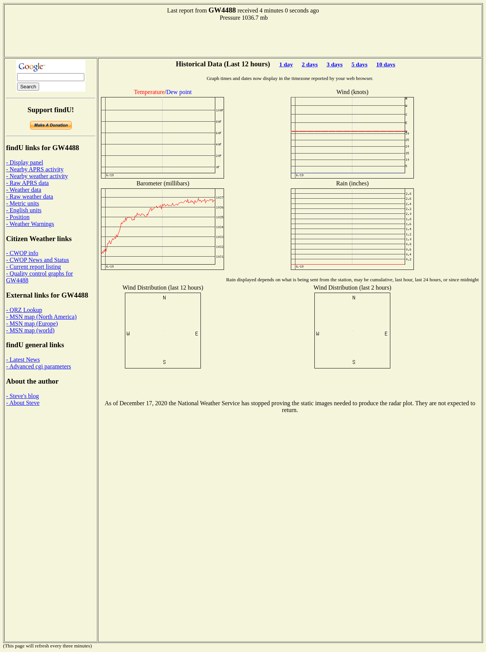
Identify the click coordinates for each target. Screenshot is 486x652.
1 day (286, 64)
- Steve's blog (22, 396)
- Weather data (23, 190)
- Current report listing (33, 266)
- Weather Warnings (30, 224)
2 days (310, 64)
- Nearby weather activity (37, 176)
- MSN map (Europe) (32, 323)
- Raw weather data (29, 196)
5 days (360, 64)
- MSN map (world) (30, 330)
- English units (23, 210)
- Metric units (22, 203)
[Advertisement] (243, 38)
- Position (18, 217)
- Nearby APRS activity (35, 169)
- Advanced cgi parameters (38, 366)
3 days (334, 64)
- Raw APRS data (27, 183)
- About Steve (22, 403)
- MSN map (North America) (41, 316)
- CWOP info (22, 253)
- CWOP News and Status (37, 260)
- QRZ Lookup (24, 310)
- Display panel (24, 162)
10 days (385, 64)
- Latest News (23, 359)
